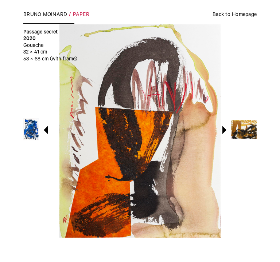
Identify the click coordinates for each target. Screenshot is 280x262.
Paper (81, 15)
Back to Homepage (235, 15)
